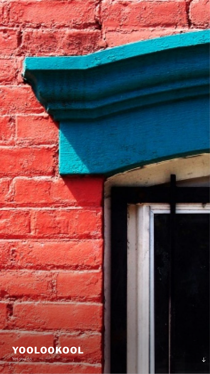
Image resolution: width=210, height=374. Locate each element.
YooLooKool (48, 350)
